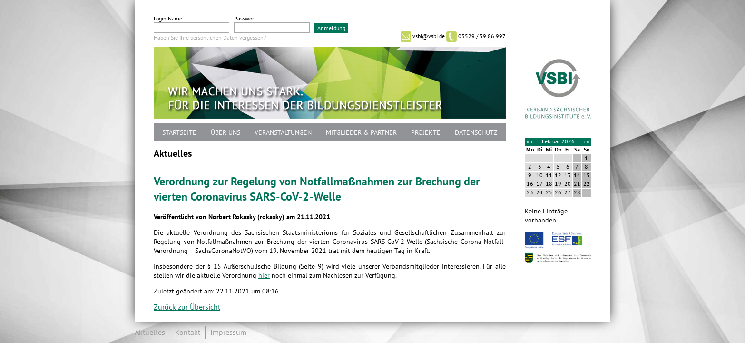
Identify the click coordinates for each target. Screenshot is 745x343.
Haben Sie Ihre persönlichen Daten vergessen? (210, 37)
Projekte (426, 133)
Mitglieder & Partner (361, 133)
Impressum (228, 332)
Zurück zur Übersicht (187, 307)
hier (264, 276)
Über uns (225, 133)
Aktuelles (150, 332)
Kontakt (187, 332)
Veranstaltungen (283, 133)
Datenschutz (476, 133)
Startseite (179, 133)
